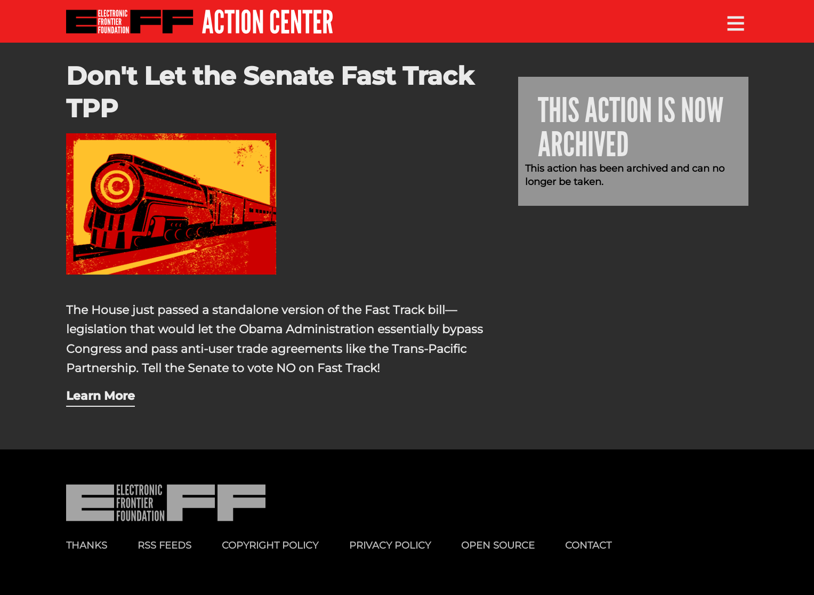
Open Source (498, 545)
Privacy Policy (390, 545)
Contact (588, 545)
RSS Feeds (164, 545)
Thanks (86, 545)
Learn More (100, 396)
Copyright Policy (270, 545)
